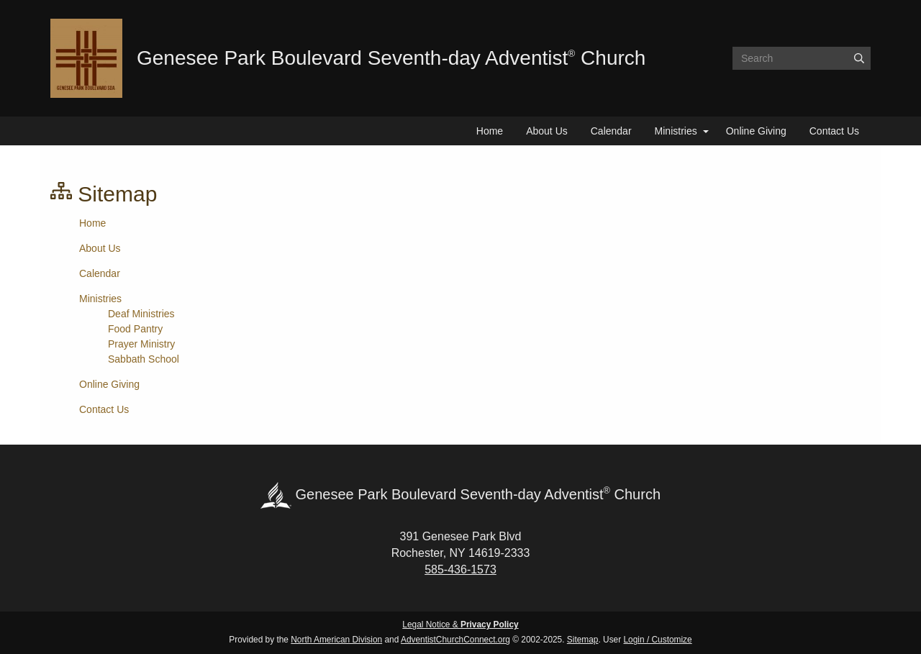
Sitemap (583, 640)
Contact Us (834, 131)
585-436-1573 (460, 569)
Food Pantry (135, 329)
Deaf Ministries (141, 313)
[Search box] (801, 58)
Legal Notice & (460, 624)
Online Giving (756, 131)
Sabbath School (143, 359)
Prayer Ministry (141, 344)
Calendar (611, 131)
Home (489, 131)
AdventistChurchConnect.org (455, 640)
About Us (547, 131)
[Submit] (859, 58)
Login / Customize (658, 640)
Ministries (676, 131)
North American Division (336, 640)
